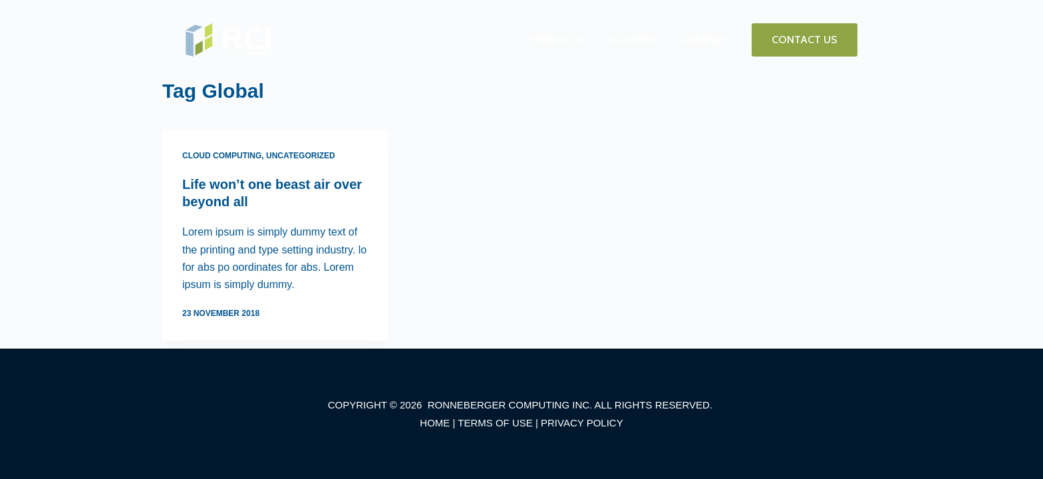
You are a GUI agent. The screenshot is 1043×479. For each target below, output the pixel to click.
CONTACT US (804, 39)
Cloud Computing (221, 155)
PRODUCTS (556, 40)
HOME (435, 422)
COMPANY (704, 40)
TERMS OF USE (495, 422)
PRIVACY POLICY (582, 422)
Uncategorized (300, 155)
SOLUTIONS (631, 40)
